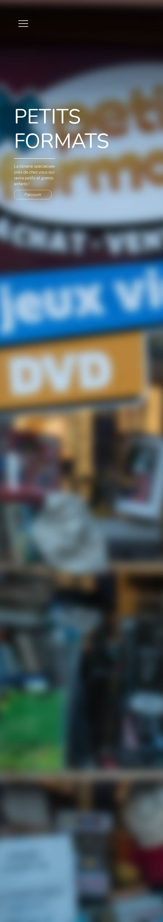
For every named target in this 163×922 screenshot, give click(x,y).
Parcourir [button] (33, 194)
